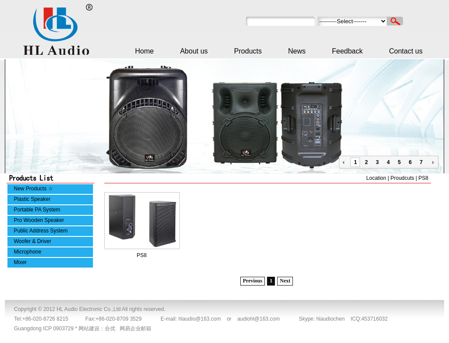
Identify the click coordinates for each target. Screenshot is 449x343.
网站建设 (89, 328)
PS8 (142, 255)
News (297, 51)
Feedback (347, 51)
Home (144, 51)
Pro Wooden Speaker (39, 220)
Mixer (20, 262)
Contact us (405, 51)
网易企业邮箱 (135, 328)
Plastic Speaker (32, 199)
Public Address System (41, 231)
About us (194, 51)
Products (248, 51)
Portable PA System (37, 210)
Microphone (28, 252)
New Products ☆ (33, 189)
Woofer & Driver (32, 241)
